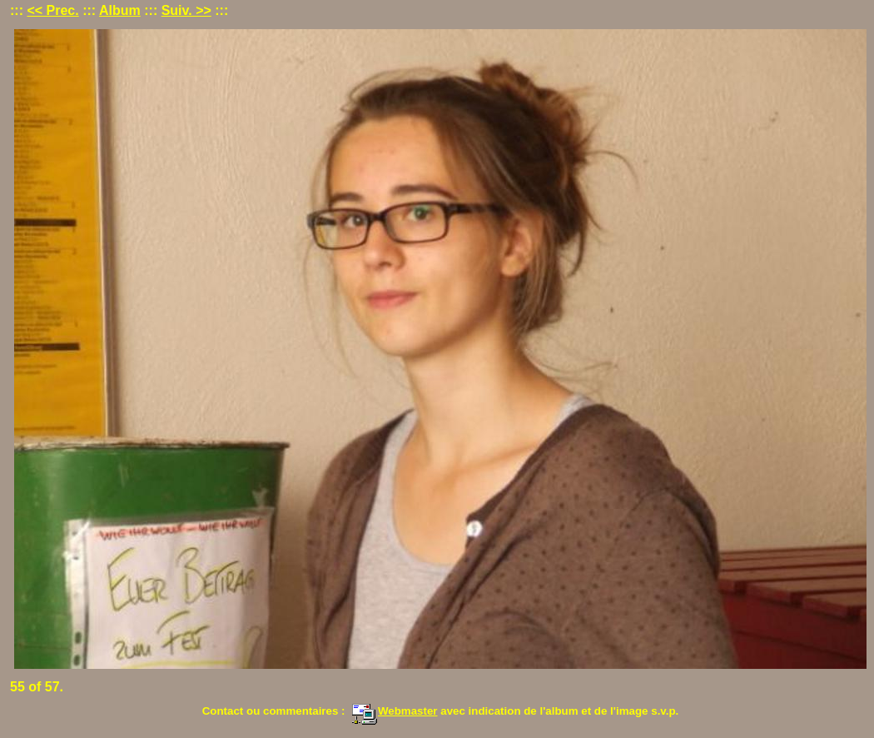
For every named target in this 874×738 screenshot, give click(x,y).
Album (120, 10)
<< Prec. (52, 10)
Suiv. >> (186, 10)
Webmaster (394, 711)
